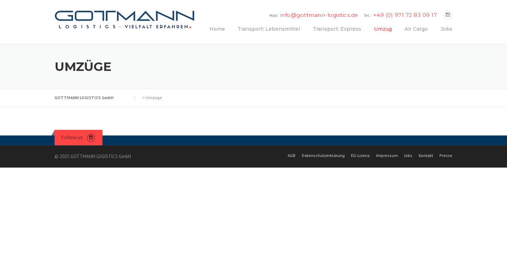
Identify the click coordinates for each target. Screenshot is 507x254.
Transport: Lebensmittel (269, 29)
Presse (445, 155)
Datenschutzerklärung (323, 155)
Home (217, 29)
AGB (291, 155)
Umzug (383, 29)
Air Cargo (416, 29)
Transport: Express (337, 29)
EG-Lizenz (360, 155)
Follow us (71, 137)
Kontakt (426, 155)
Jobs (446, 29)
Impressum (387, 155)
